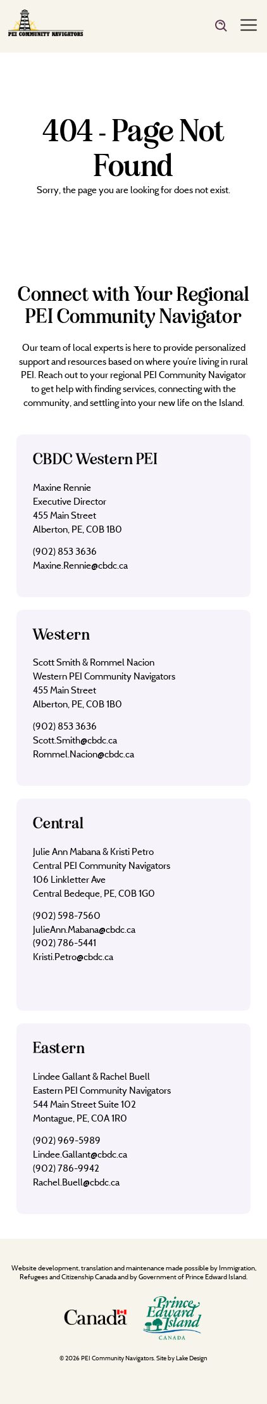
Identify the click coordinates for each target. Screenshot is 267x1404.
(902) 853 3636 (65, 551)
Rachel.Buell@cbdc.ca (76, 1182)
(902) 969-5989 (67, 1140)
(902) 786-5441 (64, 943)
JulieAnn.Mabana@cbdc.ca (84, 929)
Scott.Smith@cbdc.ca (75, 740)
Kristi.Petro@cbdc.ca (73, 957)
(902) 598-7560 (67, 915)
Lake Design (192, 1358)
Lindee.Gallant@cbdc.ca (80, 1154)
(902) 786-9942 (66, 1168)
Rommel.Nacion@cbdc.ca (83, 754)
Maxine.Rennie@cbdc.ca (80, 565)
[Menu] (249, 26)
